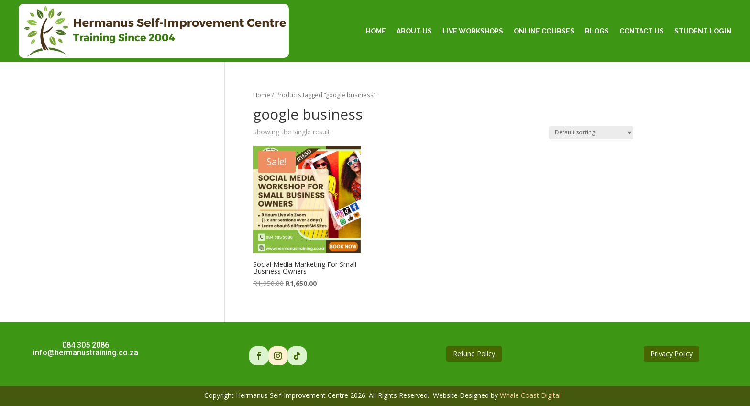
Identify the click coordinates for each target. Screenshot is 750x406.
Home (376, 31)
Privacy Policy (672, 353)
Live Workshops (472, 31)
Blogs (597, 31)
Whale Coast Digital (530, 395)
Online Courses (544, 31)
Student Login (702, 31)
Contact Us (641, 31)
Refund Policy (474, 353)
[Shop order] (591, 132)
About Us (414, 31)
